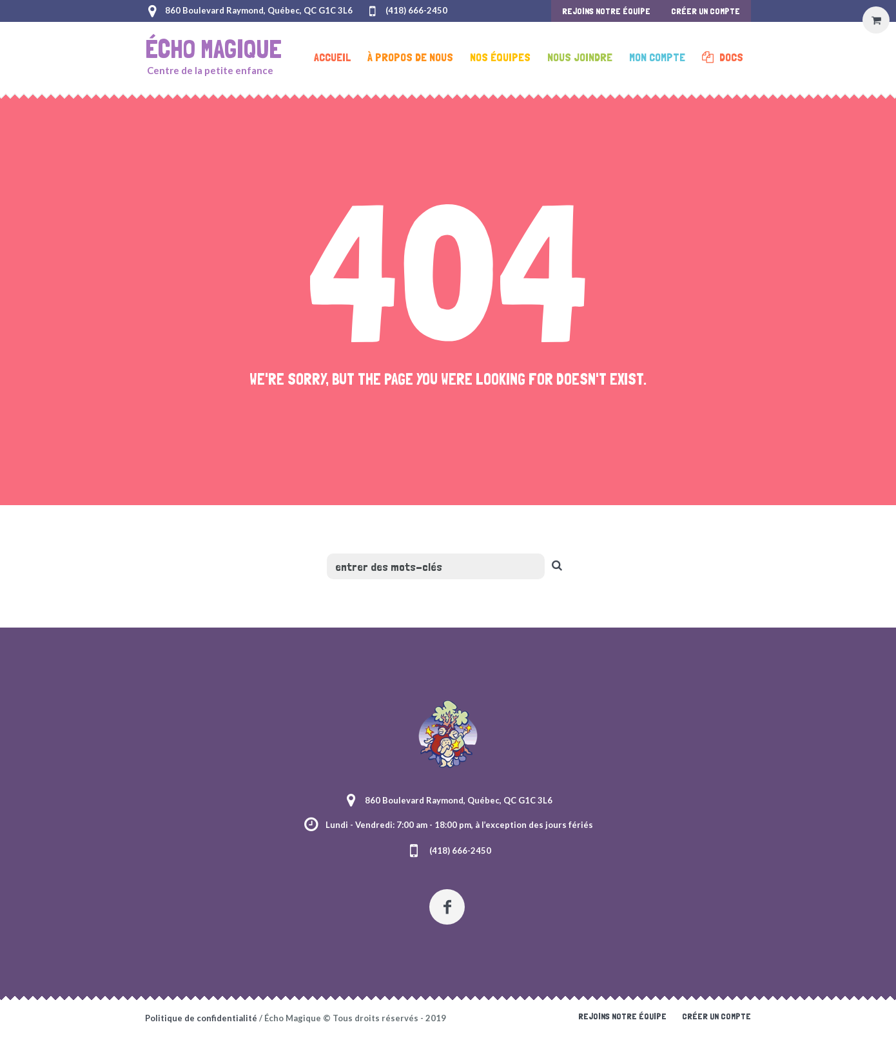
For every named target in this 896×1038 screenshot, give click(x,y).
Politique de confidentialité (201, 1018)
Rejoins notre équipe (622, 1016)
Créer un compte (716, 1016)
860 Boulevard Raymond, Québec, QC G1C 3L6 (259, 10)
